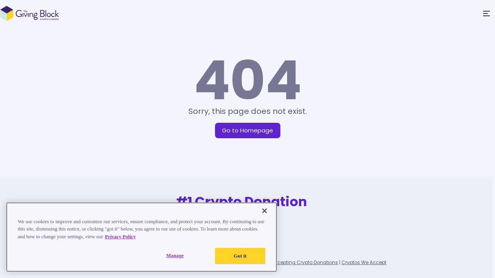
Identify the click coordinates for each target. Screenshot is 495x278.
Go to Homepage (247, 130)
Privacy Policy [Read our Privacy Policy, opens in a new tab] (120, 236)
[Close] (264, 210)
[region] (141, 237)
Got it (240, 256)
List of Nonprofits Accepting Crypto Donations (285, 262)
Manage (175, 255)
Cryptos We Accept (363, 262)
